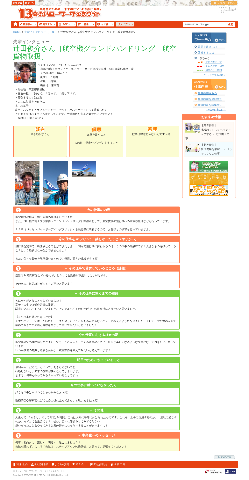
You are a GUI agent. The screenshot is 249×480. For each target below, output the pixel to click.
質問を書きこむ (207, 46)
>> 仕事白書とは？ (216, 109)
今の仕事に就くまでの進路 (98, 293)
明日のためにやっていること (98, 360)
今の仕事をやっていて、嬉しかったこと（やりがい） (98, 239)
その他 (98, 410)
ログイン (29, 3)
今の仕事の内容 (98, 210)
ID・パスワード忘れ (224, 3)
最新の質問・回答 (214, 66)
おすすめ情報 (211, 117)
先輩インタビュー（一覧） (40, 31)
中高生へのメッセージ (98, 435)
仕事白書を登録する (210, 99)
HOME (17, 31)
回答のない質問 (213, 70)
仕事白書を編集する (210, 104)
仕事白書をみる (207, 93)
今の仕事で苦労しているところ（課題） (98, 268)
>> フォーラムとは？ (215, 74)
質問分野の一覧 (213, 62)
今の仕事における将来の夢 (98, 335)
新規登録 (17, 3)
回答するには (206, 52)
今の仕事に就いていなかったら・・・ (98, 385)
